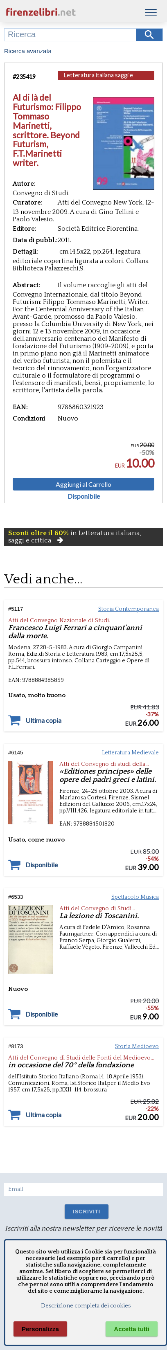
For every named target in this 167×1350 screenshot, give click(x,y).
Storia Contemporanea (128, 609)
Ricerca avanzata (28, 50)
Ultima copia (43, 720)
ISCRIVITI (86, 1211)
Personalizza (40, 1328)
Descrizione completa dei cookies (86, 1306)
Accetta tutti (131, 1328)
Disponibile (84, 496)
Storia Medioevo (137, 1046)
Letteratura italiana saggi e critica (98, 79)
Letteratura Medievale (130, 752)
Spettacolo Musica (135, 897)
